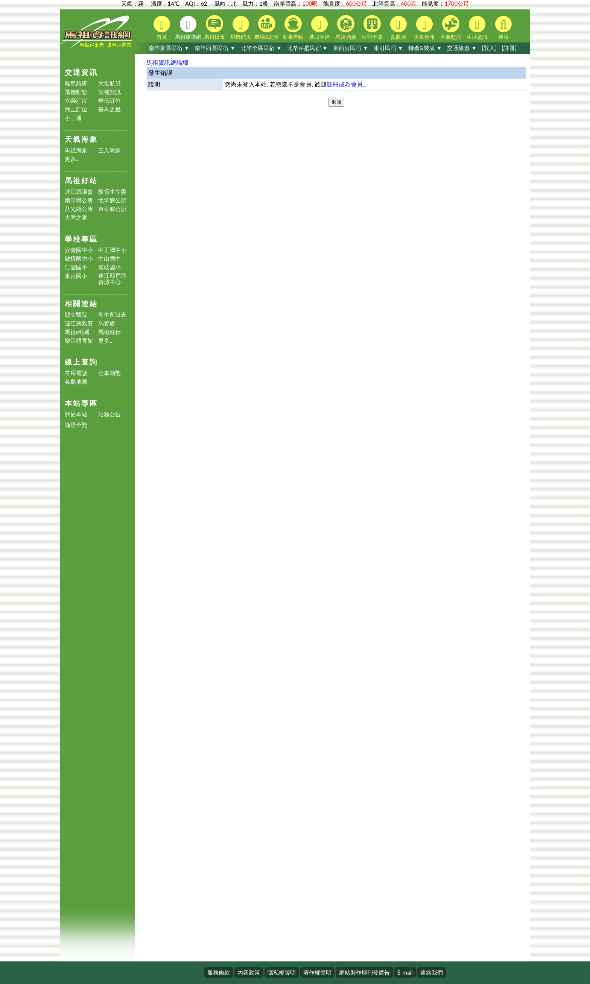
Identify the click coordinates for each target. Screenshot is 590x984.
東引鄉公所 (112, 209)
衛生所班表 (112, 314)
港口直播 (319, 28)
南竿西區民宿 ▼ (215, 47)
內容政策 (248, 972)
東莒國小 (76, 276)
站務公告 (109, 414)
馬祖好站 (81, 180)
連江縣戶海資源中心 (112, 278)
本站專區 (81, 403)
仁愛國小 (76, 267)
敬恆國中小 (79, 258)
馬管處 (106, 323)
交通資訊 (81, 72)
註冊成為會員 (345, 84)
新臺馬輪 (293, 27)
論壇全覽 (76, 425)
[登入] (489, 47)
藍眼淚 (398, 28)
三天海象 (109, 150)
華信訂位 (109, 100)
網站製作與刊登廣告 (364, 972)
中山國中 (109, 258)
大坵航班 (109, 83)
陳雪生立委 (112, 191)
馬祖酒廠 (345, 27)
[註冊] (509, 47)
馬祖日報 (214, 27)
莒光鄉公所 (79, 209)
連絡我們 (431, 972)
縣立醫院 (76, 314)
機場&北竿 (266, 27)
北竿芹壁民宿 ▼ (307, 47)
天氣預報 (424, 28)
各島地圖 (76, 381)
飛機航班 (240, 28)
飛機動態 (76, 92)
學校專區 (81, 238)
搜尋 (503, 28)
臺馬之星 (109, 109)
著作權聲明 (317, 972)
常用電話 (76, 373)
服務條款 (218, 972)
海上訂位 (76, 109)
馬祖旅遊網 (188, 28)
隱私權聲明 (282, 972)
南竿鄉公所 (79, 200)
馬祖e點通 (77, 332)
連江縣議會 (79, 191)
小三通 (73, 118)
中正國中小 (112, 250)
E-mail (405, 972)
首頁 (162, 28)
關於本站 (76, 414)
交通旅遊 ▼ (462, 47)
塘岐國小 (109, 267)
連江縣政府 (79, 323)
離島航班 (76, 83)
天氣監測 (450, 27)
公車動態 (109, 373)
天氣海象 (81, 139)
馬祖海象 (76, 150)
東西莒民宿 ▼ (350, 47)
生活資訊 (477, 28)
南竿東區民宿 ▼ (169, 47)
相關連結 (81, 303)
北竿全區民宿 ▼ (261, 47)
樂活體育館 (79, 340)
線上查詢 (81, 361)
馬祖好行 (109, 332)
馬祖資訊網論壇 (167, 62)
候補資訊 (109, 92)
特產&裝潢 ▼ (425, 47)
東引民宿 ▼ (388, 47)
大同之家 (76, 217)
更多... (72, 159)
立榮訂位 (76, 100)
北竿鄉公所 (112, 200)
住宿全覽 (372, 27)
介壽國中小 (79, 250)
